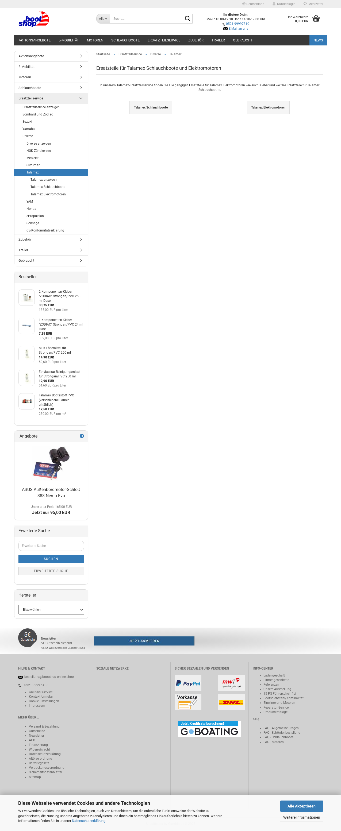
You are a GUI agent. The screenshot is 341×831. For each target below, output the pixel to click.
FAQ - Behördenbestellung (281, 733)
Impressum (37, 706)
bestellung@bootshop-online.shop (49, 677)
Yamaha (28, 129)
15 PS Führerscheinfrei (279, 693)
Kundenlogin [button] (284, 4)
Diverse (27, 136)
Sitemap (35, 777)
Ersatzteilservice (164, 40)
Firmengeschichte (276, 680)
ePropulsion (35, 216)
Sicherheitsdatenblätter (45, 772)
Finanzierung (38, 745)
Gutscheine (37, 731)
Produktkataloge (275, 712)
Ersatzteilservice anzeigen (41, 107)
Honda (31, 209)
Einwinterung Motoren (279, 703)
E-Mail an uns (238, 28)
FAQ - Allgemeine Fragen (281, 728)
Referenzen (271, 684)
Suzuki (27, 121)
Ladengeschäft (274, 675)
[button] (253, 4)
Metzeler (32, 158)
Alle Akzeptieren (302, 806)
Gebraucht (242, 40)
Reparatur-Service (276, 707)
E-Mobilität (69, 40)
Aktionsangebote (35, 40)
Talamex (32, 172)
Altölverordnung (40, 758)
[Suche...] (103, 19)
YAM (29, 201)
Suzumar (33, 165)
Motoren (95, 40)
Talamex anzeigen (43, 179)
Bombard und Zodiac (37, 114)
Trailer (218, 40)
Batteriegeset (38, 763)
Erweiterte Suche (51, 571)
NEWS (318, 40)
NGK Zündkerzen (38, 151)
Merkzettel (313, 4)
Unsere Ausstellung (277, 689)
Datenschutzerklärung (88, 821)
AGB (32, 740)
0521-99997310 (237, 24)
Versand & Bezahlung (44, 726)
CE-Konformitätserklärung (45, 230)
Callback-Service (40, 692)
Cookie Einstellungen (44, 701)
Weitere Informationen (301, 817)
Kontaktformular (41, 696)
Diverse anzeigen (38, 143)
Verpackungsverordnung (46, 768)
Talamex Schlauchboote (47, 187)
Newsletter (36, 735)
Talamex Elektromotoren (48, 194)
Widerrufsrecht (39, 749)
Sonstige (32, 223)
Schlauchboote (125, 40)
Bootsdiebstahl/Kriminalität (283, 698)
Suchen (51, 559)
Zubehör (196, 40)
